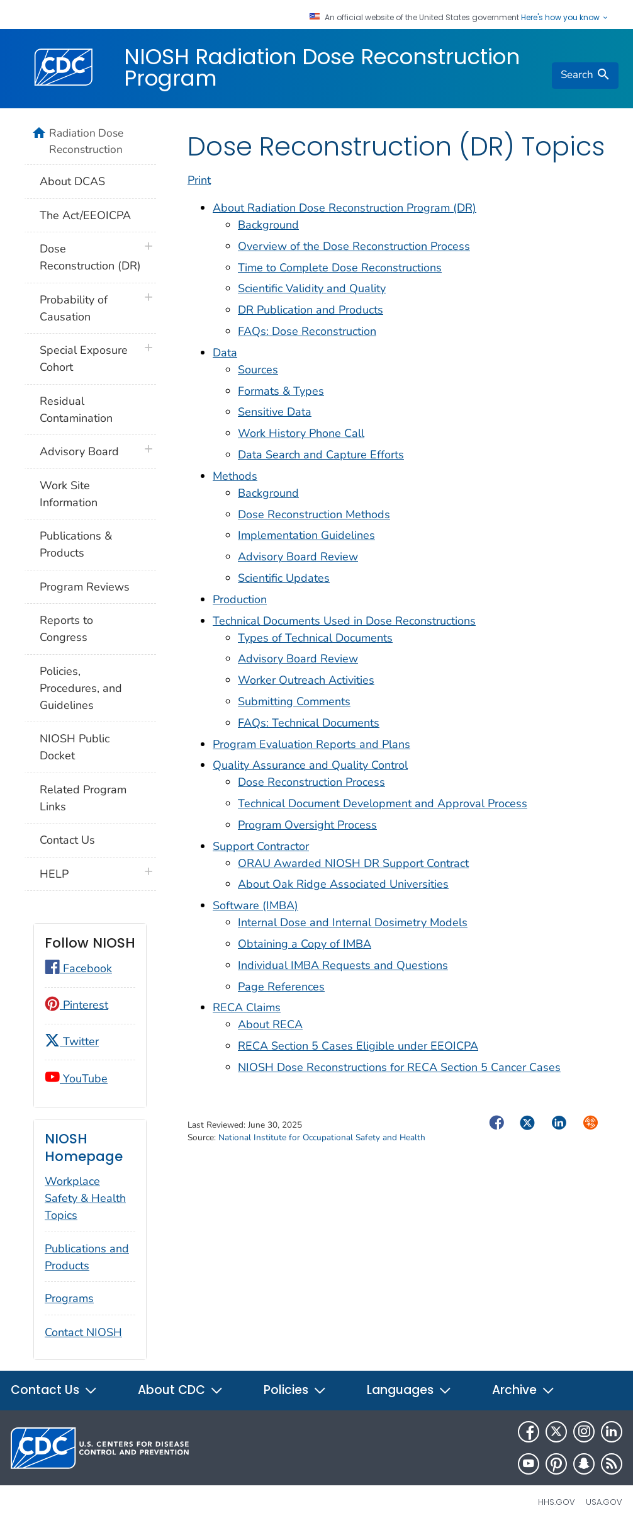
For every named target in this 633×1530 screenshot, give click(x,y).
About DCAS (72, 181)
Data (225, 352)
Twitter (72, 1041)
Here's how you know (565, 17)
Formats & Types (281, 391)
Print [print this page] (199, 180)
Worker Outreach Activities (306, 680)
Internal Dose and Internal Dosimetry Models (353, 922)
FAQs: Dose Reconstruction (307, 331)
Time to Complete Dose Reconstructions (340, 267)
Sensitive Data (274, 411)
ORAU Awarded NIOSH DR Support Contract (353, 863)
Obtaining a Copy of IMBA (304, 943)
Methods (235, 476)
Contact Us (67, 839)
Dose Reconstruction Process (311, 782)
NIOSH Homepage (84, 1147)
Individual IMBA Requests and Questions (343, 965)
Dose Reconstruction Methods (314, 514)
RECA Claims (247, 1007)
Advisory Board (79, 451)
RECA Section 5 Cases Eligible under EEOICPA (358, 1045)
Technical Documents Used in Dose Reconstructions (344, 620)
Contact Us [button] (54, 1389)
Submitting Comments (294, 701)
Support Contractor (261, 846)
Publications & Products (76, 544)
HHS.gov (556, 1502)
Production (240, 599)
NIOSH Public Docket (74, 747)
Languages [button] (409, 1389)
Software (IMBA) (255, 905)
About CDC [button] (180, 1389)
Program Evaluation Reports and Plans (311, 744)
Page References (281, 986)
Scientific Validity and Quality (312, 288)
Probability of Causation (74, 308)
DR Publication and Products (310, 309)
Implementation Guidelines (306, 535)
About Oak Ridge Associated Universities (343, 884)
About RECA (270, 1024)
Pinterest (76, 1004)
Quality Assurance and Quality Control (310, 765)
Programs (69, 1298)
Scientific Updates (284, 578)
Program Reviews (85, 586)
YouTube (76, 1078)
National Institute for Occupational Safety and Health (321, 1137)
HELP (54, 873)
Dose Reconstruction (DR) (90, 257)
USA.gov (604, 1502)
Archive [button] (523, 1389)
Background (268, 224)
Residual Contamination (76, 410)
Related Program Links (83, 798)
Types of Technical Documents (315, 637)
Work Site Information (69, 494)
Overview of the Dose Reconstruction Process (354, 246)
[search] (585, 75)
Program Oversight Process (307, 824)
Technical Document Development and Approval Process (382, 803)
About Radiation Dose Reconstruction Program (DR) (344, 207)
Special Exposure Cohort (84, 359)
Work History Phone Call (301, 433)
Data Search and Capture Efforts (321, 454)
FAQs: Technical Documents (308, 722)
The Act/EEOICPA (85, 215)
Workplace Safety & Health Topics (85, 1198)
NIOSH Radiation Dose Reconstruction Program (322, 67)
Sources (258, 369)
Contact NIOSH (83, 1332)
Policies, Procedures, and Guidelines (81, 688)
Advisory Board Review (298, 556)
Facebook (78, 968)
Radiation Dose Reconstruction (86, 141)
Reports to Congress (66, 629)
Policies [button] (295, 1389)
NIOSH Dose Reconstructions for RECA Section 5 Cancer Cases (399, 1067)
